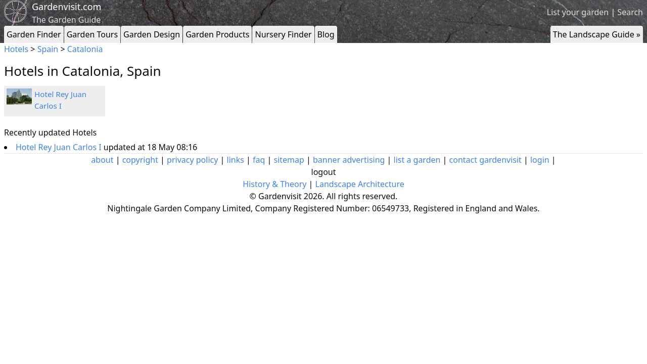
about (102, 159)
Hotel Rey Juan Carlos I (60, 147)
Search (630, 12)
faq (259, 159)
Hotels (16, 49)
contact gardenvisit (485, 159)
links (235, 159)
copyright (140, 159)
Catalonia (85, 49)
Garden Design (151, 34)
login (539, 159)
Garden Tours (92, 34)
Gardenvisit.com (66, 7)
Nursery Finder (283, 34)
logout (323, 171)
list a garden (417, 159)
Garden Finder (34, 34)
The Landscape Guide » (596, 34)
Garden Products (217, 34)
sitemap (289, 159)
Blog (326, 34)
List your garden (578, 12)
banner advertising (349, 159)
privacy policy (192, 159)
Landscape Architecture (359, 184)
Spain (48, 49)
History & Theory (274, 184)
